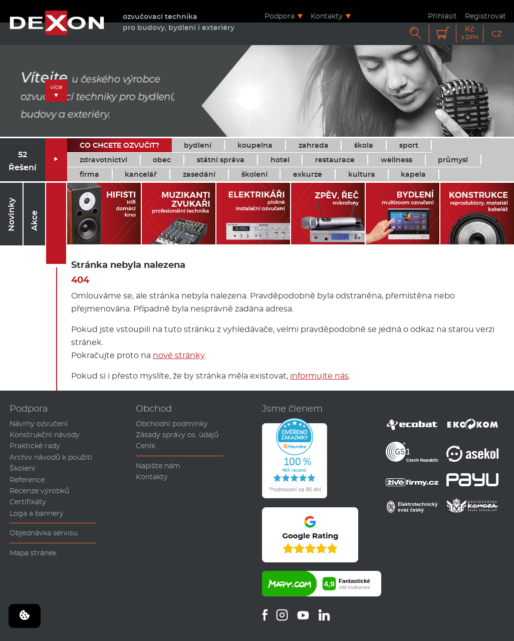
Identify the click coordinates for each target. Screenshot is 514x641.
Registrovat (485, 16)
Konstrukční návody (45, 434)
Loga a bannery (37, 513)
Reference (27, 479)
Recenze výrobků (39, 490)
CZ (496, 34)
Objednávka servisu (44, 532)
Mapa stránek (33, 552)
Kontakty (327, 16)
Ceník (145, 445)
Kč (469, 33)
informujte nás (319, 376)
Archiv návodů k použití (51, 457)
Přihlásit (442, 16)
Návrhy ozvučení (39, 423)
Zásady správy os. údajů (177, 434)
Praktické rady (35, 445)
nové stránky (179, 355)
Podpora (280, 16)
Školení (22, 468)
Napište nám (158, 465)
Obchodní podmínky (172, 423)
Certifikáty (28, 501)
